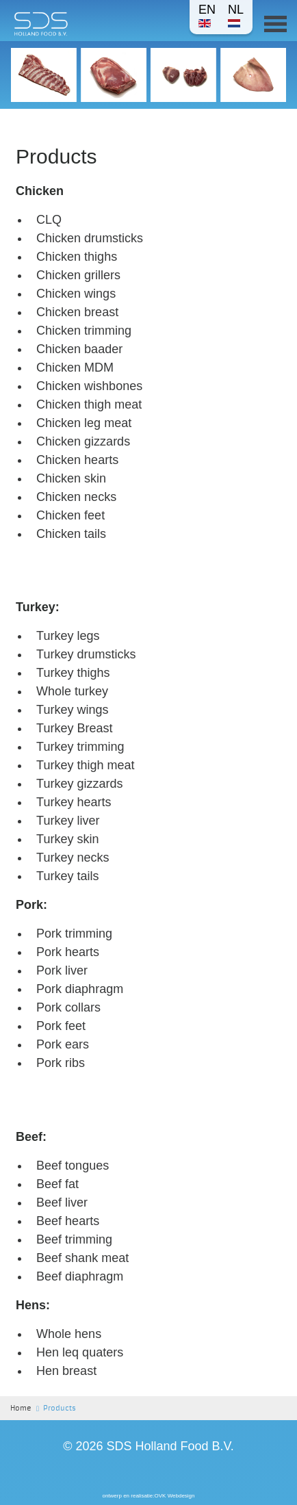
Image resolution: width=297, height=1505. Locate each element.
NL (236, 15)
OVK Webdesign (175, 1496)
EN (207, 15)
